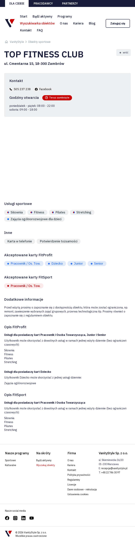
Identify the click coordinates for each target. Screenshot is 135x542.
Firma (72, 453)
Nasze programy (17, 453)
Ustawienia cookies (78, 494)
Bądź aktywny (42, 16)
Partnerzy (70, 3)
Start (23, 16)
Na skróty (43, 453)
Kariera (78, 23)
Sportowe (10, 460)
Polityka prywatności (79, 474)
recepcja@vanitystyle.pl (114, 468)
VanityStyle (17, 42)
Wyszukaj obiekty (45, 465)
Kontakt (26, 30)
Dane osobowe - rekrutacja (82, 489)
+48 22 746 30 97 (110, 472)
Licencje (72, 484)
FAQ (40, 30)
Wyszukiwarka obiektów (37, 23)
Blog (92, 23)
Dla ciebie (16, 3)
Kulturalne (10, 465)
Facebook (45, 89)
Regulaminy (74, 479)
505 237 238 (22, 89)
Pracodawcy (43, 3)
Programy (64, 16)
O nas (64, 23)
